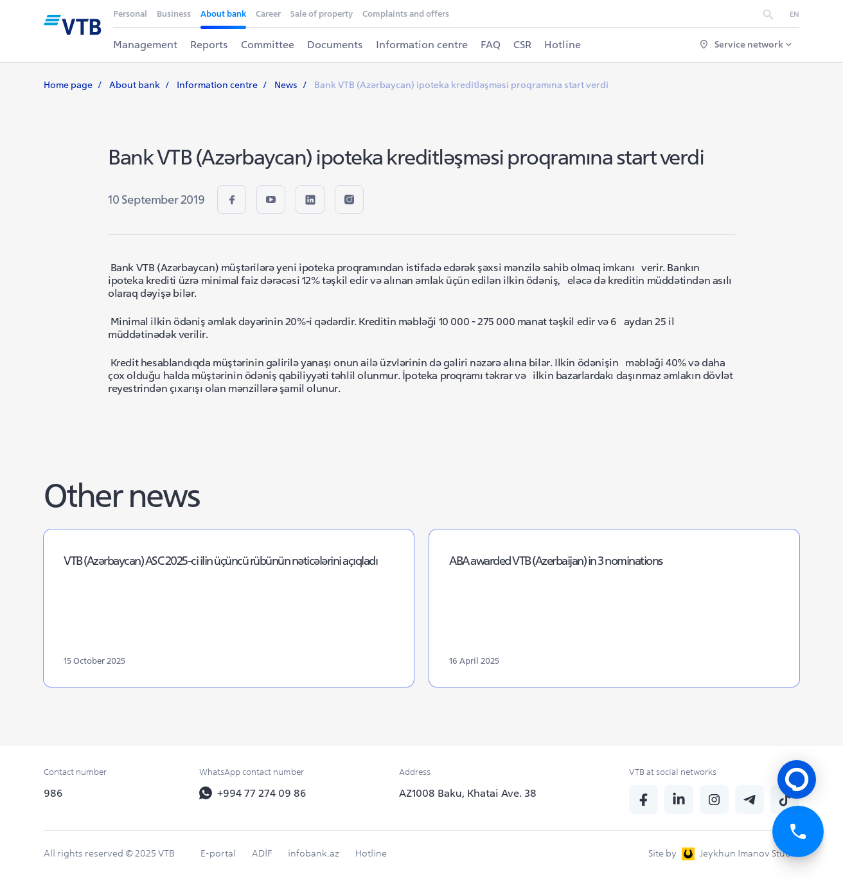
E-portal (218, 853)
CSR (522, 44)
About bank (223, 13)
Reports (209, 44)
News (285, 85)
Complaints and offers (405, 13)
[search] (768, 13)
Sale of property (321, 13)
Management (145, 44)
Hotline (562, 44)
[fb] (231, 199)
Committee (267, 44)
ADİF (262, 853)
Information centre (422, 44)
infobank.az (313, 853)
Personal (130, 13)
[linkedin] (310, 199)
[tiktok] (784, 799)
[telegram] (749, 799)
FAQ (491, 44)
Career (268, 13)
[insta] (349, 199)
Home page (68, 85)
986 (53, 792)
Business (174, 13)
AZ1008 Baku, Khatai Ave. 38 (468, 792)
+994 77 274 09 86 (252, 792)
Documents (335, 44)
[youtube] (270, 199)
